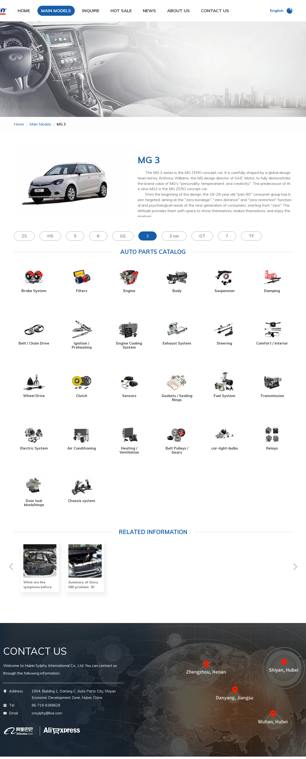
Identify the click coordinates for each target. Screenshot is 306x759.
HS (50, 238)
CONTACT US (215, 12)
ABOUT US (178, 12)
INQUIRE (90, 12)
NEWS (149, 12)
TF (251, 238)
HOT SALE (121, 12)
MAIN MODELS (56, 12)
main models (40, 126)
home (19, 126)
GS (123, 238)
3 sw (174, 238)
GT (202, 238)
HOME (24, 12)
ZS (24, 238)
